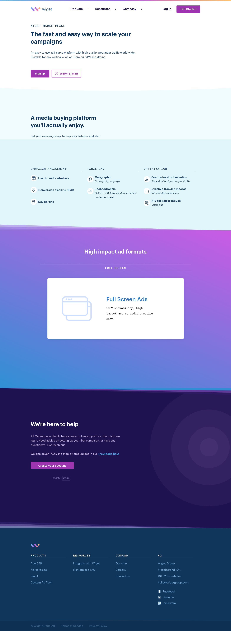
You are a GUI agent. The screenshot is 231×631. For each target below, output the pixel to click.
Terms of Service (72, 626)
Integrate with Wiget (86, 563)
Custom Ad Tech (41, 582)
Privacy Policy (98, 626)
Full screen (115, 268)
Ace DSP (36, 563)
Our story (122, 563)
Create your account (52, 465)
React (34, 576)
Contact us (123, 576)
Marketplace (39, 569)
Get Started (188, 9)
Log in (166, 9)
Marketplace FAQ (84, 569)
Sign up (40, 73)
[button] (78, 9)
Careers (121, 569)
